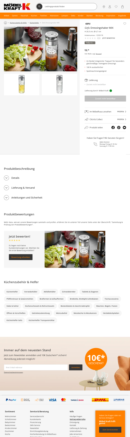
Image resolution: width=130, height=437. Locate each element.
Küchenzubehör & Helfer (21, 282)
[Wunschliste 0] (116, 6)
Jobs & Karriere (76, 434)
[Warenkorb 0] (122, 6)
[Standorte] (104, 6)
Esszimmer (9, 431)
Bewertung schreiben (20, 257)
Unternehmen (75, 431)
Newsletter (34, 428)
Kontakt (73, 425)
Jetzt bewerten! (108, 38)
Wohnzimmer (10, 416)
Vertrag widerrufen (78, 419)
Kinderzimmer (11, 428)
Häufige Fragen (76, 416)
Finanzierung (35, 422)
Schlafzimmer (10, 419)
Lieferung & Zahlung (78, 428)
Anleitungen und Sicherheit (26, 197)
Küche (7, 434)
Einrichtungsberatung (39, 431)
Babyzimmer (10, 422)
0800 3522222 (104, 142)
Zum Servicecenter (110, 429)
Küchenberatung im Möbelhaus (43, 434)
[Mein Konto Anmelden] (110, 6)
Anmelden (75, 367)
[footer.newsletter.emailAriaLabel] (36, 367)
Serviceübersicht (37, 416)
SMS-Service (35, 425)
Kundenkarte (35, 419)
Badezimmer (10, 425)
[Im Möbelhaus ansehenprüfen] (105, 112)
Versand (98, 54)
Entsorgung (74, 422)
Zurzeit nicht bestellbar (105, 98)
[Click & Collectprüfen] (105, 119)
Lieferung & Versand (23, 187)
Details (15, 178)
